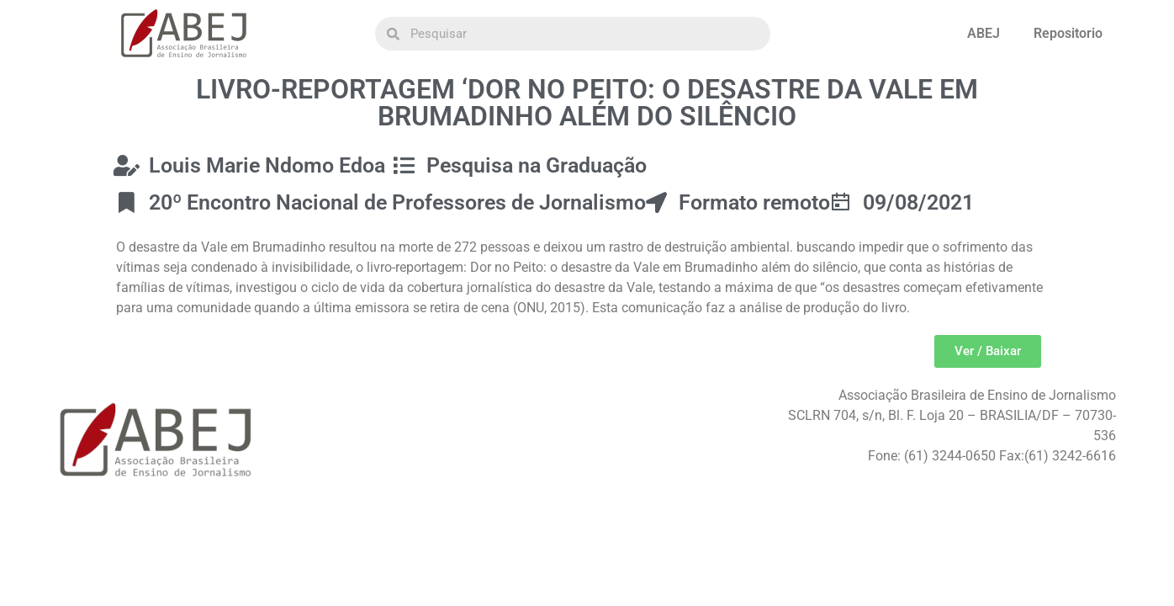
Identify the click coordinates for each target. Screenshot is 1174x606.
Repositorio (1068, 33)
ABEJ (983, 33)
